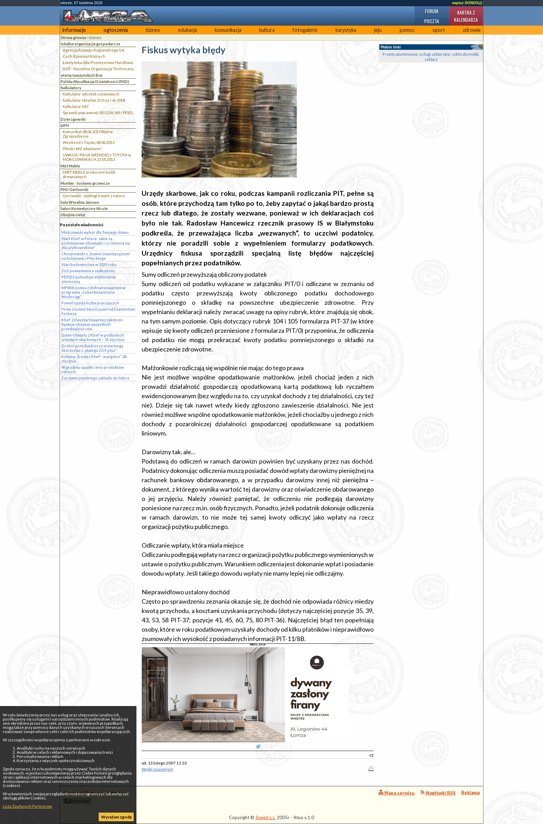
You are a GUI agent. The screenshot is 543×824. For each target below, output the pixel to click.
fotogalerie (305, 30)
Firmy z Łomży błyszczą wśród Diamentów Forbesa (98, 311)
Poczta (431, 21)
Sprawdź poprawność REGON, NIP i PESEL (98, 112)
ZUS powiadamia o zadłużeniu (88, 270)
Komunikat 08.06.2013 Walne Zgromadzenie (88, 133)
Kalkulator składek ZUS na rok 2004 (94, 100)
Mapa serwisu (397, 793)
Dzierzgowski (73, 119)
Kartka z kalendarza (466, 16)
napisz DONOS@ (467, 3)
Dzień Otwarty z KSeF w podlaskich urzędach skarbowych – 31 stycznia (92, 337)
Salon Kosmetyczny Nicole (84, 208)
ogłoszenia (116, 30)
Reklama (470, 792)
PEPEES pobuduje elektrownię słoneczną (88, 279)
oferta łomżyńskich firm (82, 75)
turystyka (345, 30)
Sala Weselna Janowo (80, 202)
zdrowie (472, 30)
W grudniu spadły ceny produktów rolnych (92, 369)
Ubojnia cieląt (73, 214)
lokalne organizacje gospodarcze (90, 44)
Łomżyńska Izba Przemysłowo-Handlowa (98, 62)
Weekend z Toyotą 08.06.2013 (88, 142)
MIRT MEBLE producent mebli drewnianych (89, 174)
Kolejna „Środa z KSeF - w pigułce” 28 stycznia (93, 358)
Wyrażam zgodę (116, 817)
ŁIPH (65, 125)
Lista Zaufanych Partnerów (27, 806)
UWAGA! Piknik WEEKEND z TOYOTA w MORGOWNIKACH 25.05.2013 (97, 157)
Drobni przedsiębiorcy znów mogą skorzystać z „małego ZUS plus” (92, 348)
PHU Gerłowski (74, 189)
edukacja (187, 30)
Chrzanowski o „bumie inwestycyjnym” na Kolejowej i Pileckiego (96, 255)
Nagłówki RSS (438, 793)
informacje (74, 30)
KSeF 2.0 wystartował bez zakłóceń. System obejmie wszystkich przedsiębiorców (92, 324)
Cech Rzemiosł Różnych (84, 56)
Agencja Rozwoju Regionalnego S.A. (94, 50)
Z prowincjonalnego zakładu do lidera (95, 378)
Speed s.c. (266, 817)
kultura (267, 30)
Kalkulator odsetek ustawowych (91, 94)
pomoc (407, 30)
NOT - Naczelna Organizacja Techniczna (98, 68)
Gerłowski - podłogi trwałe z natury (94, 195)
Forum (431, 11)
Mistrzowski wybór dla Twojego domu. (95, 232)
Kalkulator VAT (76, 106)
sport (439, 30)
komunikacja (228, 30)
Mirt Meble (70, 166)
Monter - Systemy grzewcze (85, 183)
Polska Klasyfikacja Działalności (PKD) (95, 81)
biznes (153, 30)
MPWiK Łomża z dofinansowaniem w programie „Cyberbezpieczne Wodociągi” (93, 292)
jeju (378, 30)
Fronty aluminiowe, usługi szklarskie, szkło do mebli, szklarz (431, 57)
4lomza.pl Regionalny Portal (93, 797)
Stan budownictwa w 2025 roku (88, 264)
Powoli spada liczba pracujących (90, 303)
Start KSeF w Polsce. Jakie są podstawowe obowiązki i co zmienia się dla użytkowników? (95, 243)
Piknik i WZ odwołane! (82, 148)
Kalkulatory (71, 87)
